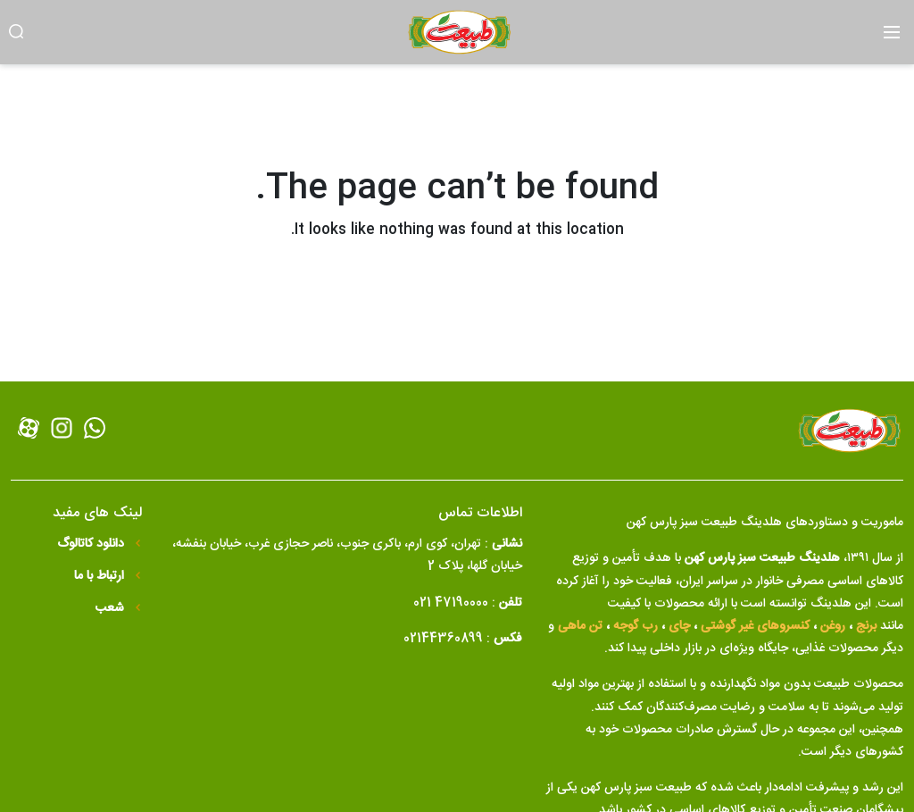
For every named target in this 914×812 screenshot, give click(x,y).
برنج (866, 626)
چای (679, 626)
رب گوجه (635, 626)
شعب (112, 608)
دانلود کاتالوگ (92, 544)
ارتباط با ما (101, 576)
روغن (832, 626)
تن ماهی (580, 626)
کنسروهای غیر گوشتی (755, 626)
